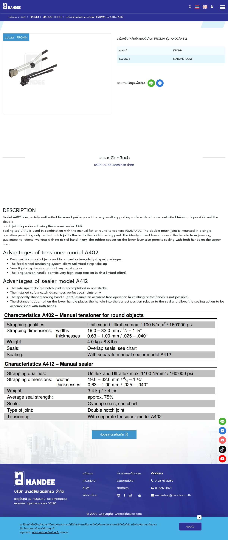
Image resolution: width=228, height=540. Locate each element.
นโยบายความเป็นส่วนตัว (45, 533)
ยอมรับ (190, 527)
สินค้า (23, 17)
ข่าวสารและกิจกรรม (129, 473)
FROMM (34, 17)
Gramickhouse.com (128, 514)
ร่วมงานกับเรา (125, 481)
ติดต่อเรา (123, 488)
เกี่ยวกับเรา (89, 481)
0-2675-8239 (164, 481)
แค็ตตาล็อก (90, 495)
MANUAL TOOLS (52, 17)
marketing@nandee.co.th (173, 495)
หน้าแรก (13, 17)
